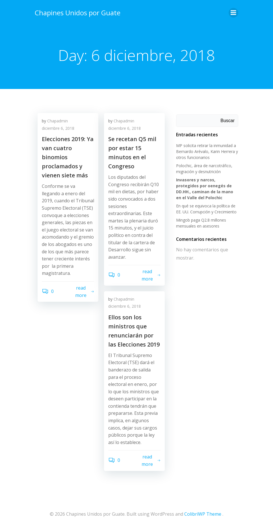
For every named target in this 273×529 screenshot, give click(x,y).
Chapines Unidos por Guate (77, 12)
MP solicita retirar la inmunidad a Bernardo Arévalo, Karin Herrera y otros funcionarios (207, 151)
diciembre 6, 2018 (58, 128)
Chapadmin (57, 121)
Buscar (227, 120)
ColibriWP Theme (202, 514)
